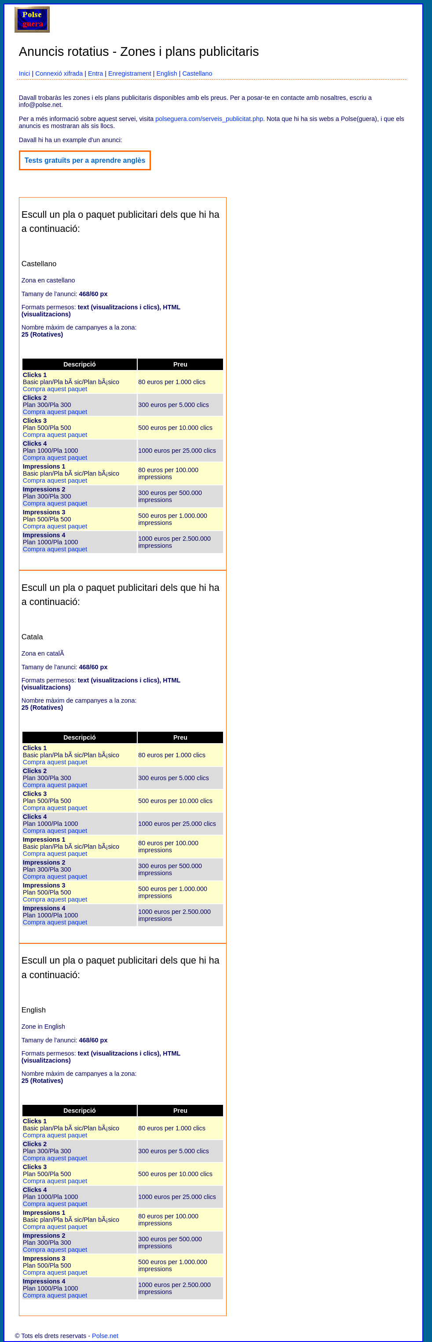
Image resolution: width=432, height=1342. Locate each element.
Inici (24, 73)
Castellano (197, 73)
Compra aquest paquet (55, 388)
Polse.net (105, 1335)
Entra (95, 73)
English (166, 73)
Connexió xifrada (59, 73)
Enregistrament (129, 73)
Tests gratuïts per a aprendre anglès (85, 160)
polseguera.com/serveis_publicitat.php (209, 118)
